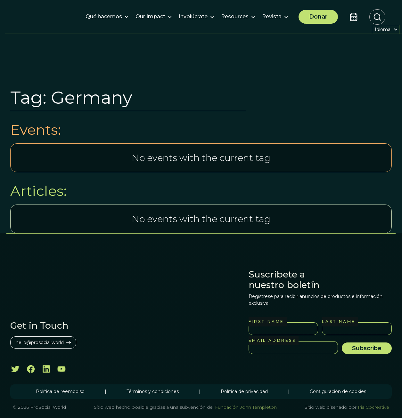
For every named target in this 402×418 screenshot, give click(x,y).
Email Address (272, 340)
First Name (266, 321)
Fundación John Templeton (245, 407)
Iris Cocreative (373, 407)
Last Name (338, 321)
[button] (104, 17)
